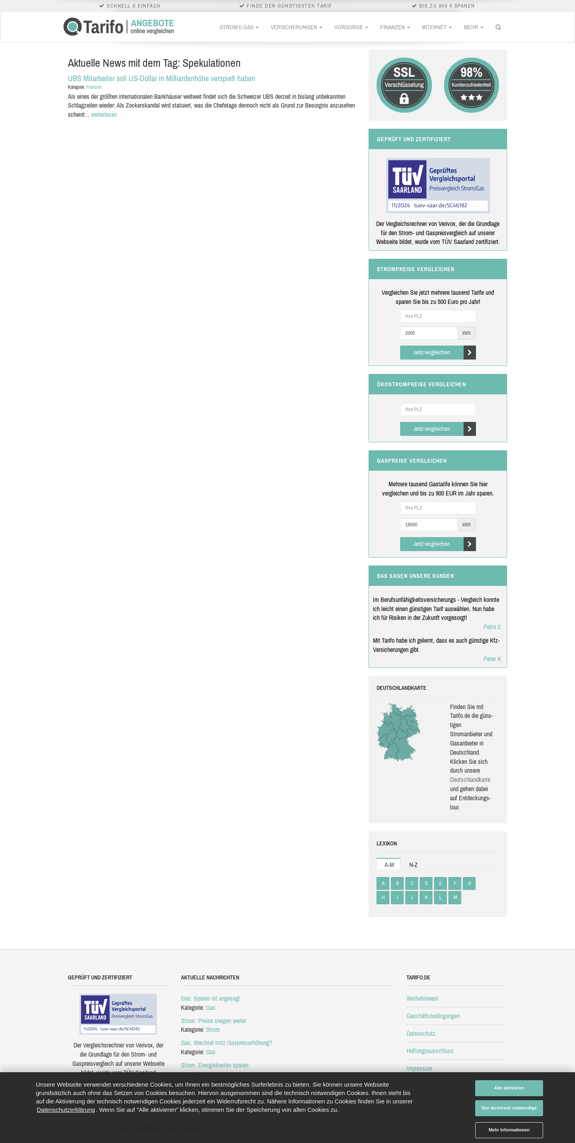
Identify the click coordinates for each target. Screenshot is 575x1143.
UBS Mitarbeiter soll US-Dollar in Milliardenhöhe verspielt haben (161, 78)
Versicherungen (296, 27)
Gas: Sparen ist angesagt (210, 998)
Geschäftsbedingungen (433, 1015)
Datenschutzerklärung (66, 1109)
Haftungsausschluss (430, 1050)
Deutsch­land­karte (470, 779)
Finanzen (395, 27)
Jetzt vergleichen (444, 353)
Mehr (474, 27)
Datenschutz (421, 1033)
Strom (213, 1029)
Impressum (419, 1068)
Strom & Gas (239, 27)
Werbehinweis (422, 998)
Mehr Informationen (509, 1129)
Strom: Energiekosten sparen (214, 1065)
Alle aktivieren (509, 1087)
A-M (389, 864)
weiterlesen (104, 114)
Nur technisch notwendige (509, 1107)
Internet (437, 27)
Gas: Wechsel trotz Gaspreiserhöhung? (226, 1042)
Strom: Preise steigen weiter (213, 1020)
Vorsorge (351, 27)
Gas (211, 1007)
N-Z (413, 864)
